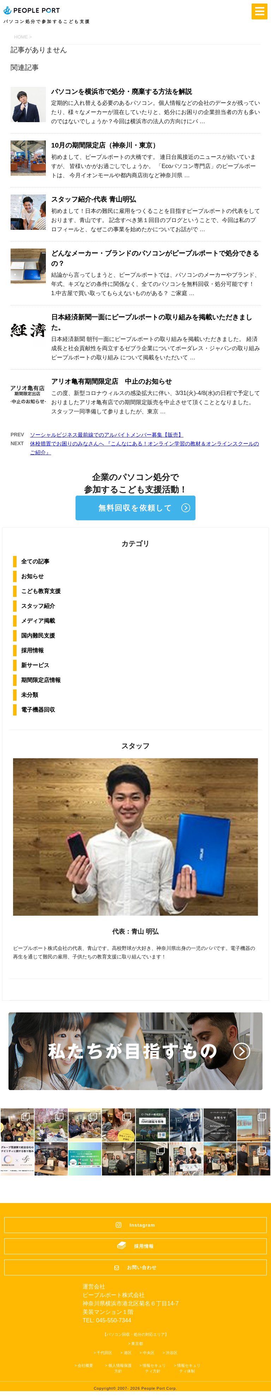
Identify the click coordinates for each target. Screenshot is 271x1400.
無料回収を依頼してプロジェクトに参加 (135, 512)
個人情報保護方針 (120, 1368)
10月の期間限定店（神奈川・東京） (105, 145)
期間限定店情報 (41, 680)
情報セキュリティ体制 (188, 1368)
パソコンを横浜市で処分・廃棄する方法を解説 (121, 91)
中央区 (149, 1353)
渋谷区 (171, 1353)
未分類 (29, 695)
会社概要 (85, 1365)
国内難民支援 (38, 636)
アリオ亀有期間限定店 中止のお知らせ (111, 381)
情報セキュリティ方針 (154, 1368)
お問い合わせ (142, 1267)
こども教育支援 (41, 591)
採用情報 (32, 650)
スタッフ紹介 (38, 606)
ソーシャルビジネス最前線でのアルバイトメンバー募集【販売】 (106, 435)
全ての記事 (35, 561)
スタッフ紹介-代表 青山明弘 (93, 199)
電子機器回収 (38, 710)
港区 (128, 1353)
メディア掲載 (38, 621)
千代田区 (104, 1353)
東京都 (137, 1343)
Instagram (142, 1225)
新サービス (35, 665)
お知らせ (32, 576)
